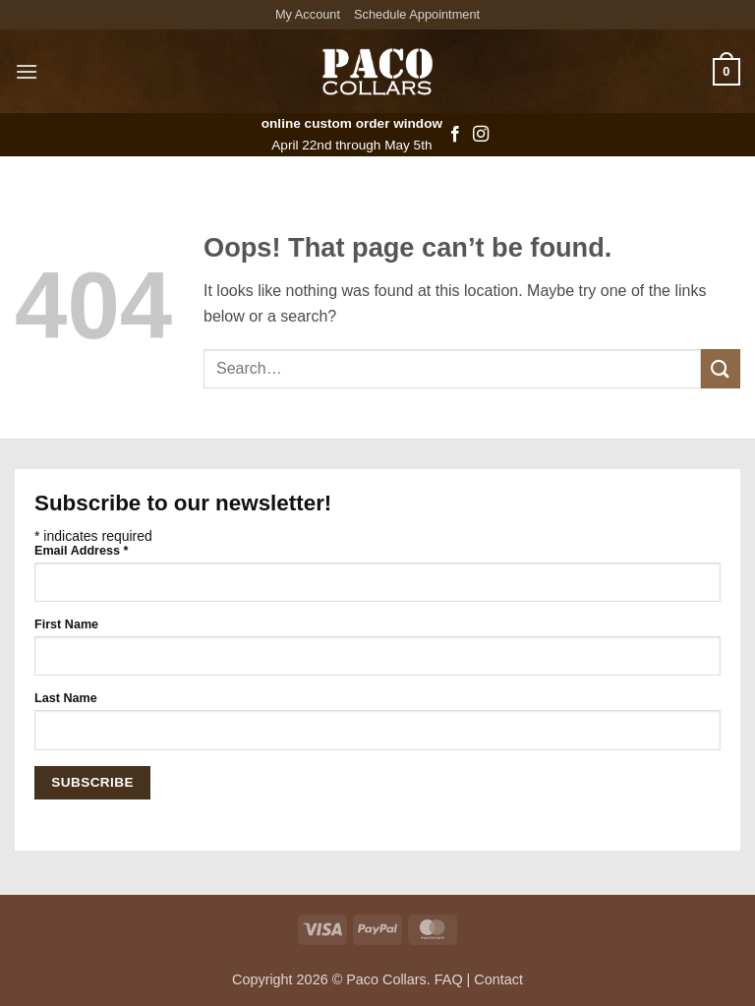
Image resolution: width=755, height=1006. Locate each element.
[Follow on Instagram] (481, 135)
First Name (66, 624)
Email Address (81, 551)
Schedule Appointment (417, 14)
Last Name (65, 698)
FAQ (449, 979)
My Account (307, 14)
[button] (26, 71)
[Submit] (720, 368)
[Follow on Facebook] (455, 135)
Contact (498, 979)
